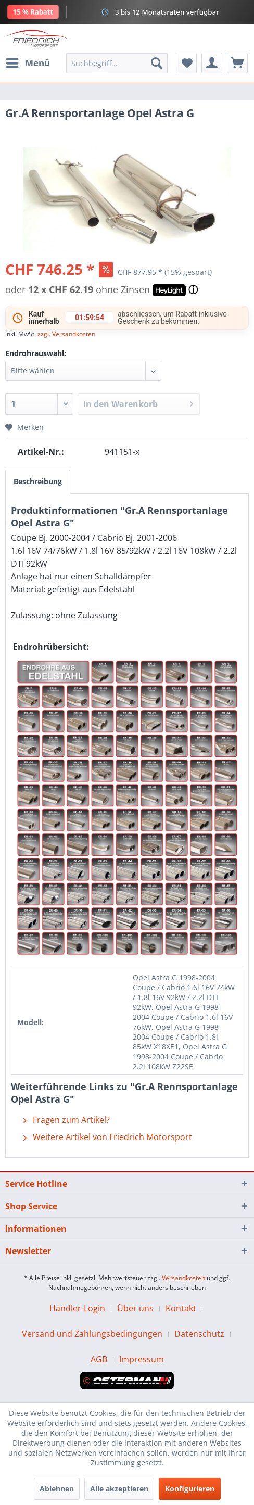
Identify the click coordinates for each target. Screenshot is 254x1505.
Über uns (135, 1308)
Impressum (141, 1359)
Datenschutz (199, 1333)
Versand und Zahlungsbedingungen (92, 1333)
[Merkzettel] (186, 63)
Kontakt (181, 1308)
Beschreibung (38, 481)
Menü (28, 62)
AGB (99, 1359)
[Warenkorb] (237, 63)
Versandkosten (183, 1277)
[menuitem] (27, 63)
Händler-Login (77, 1308)
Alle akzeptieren (119, 1489)
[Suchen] (157, 63)
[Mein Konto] (211, 63)
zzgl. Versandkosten (66, 334)
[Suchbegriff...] (117, 63)
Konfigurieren (189, 1489)
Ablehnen (57, 1489)
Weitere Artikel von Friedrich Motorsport (107, 1137)
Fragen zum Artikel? (66, 1119)
